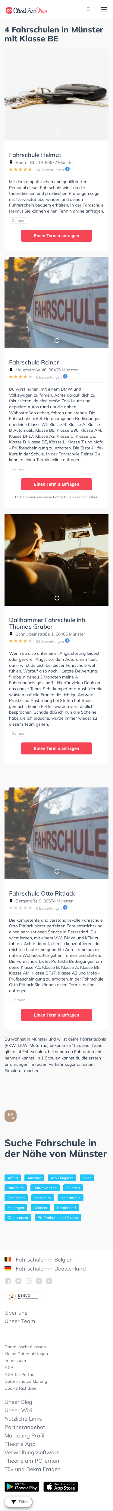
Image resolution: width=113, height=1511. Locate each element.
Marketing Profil (24, 1435)
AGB (9, 1367)
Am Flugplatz (62, 1178)
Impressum (15, 1360)
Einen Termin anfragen (56, 235)
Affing (13, 1178)
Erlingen (73, 1188)
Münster (40, 1207)
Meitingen (16, 1207)
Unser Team (20, 1321)
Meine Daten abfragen (26, 1353)
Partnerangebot (25, 1427)
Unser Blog (18, 1401)
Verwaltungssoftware (32, 1452)
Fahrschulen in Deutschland (45, 1268)
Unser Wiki (18, 1410)
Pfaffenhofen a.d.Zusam (58, 1217)
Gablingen (16, 1197)
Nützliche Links (23, 1418)
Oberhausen (18, 1217)
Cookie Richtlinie (20, 1388)
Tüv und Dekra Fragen (33, 1469)
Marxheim (42, 1197)
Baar (87, 1178)
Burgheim (16, 1188)
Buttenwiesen (45, 1188)
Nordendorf (66, 1207)
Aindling (34, 1178)
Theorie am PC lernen (32, 1460)
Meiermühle (70, 1197)
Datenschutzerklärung (26, 1381)
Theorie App (20, 1443)
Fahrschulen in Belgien (39, 1259)
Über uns (16, 1312)
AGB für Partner (20, 1374)
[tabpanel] (56, 95)
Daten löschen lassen (25, 1346)
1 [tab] (57, 132)
